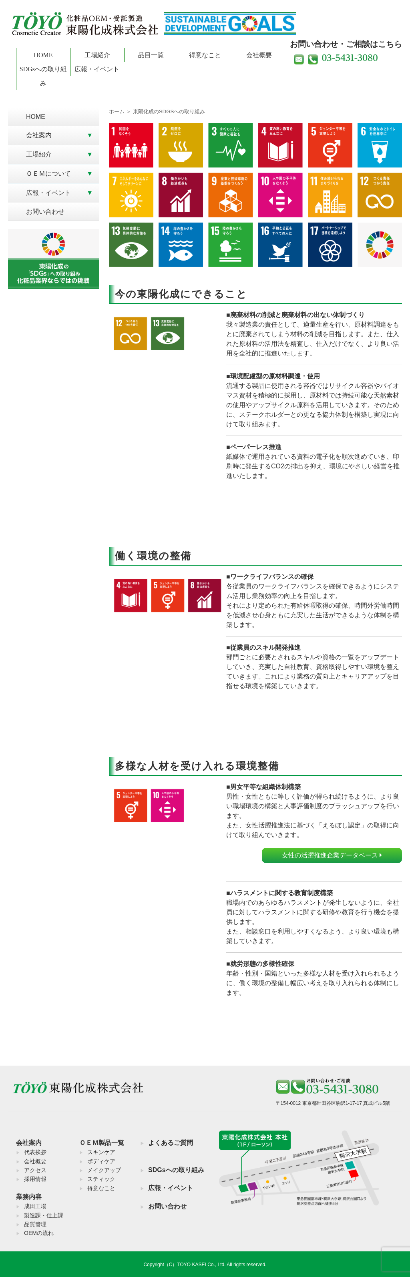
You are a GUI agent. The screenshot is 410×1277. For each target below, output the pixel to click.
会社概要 (259, 55)
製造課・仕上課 (43, 1215)
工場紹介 (97, 55)
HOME (43, 55)
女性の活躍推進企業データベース (332, 855)
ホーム (117, 111)
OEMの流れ (39, 1233)
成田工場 (35, 1206)
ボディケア (101, 1161)
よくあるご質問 (170, 1142)
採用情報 (35, 1179)
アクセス (35, 1170)
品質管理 (35, 1224)
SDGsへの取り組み (43, 76)
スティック (101, 1179)
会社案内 (39, 135)
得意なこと (205, 55)
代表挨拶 (35, 1152)
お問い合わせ (45, 211)
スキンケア (101, 1152)
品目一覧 (151, 55)
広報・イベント (96, 69)
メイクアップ (104, 1170)
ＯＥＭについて (48, 173)
